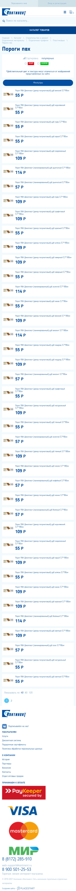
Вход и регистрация (57, 3)
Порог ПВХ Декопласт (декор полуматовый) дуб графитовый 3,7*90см (40, 390)
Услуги (5, 736)
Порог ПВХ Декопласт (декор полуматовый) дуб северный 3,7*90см (42, 272)
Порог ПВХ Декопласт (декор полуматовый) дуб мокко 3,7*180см (42, 466)
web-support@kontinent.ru (17, 865)
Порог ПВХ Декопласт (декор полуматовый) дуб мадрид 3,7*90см (42, 345)
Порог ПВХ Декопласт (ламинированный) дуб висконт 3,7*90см (41, 374)
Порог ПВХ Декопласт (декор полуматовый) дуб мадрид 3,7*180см (42, 360)
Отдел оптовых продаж (12, 776)
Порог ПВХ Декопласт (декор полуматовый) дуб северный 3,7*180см (43, 257)
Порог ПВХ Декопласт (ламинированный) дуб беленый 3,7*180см (42, 616)
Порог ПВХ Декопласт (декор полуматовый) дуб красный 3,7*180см (43, 602)
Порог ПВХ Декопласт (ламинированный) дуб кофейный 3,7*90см (42, 481)
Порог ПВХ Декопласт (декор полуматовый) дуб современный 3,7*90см (40, 542)
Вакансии (6, 768)
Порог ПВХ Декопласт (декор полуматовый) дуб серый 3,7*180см (42, 558)
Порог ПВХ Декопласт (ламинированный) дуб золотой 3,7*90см (41, 437)
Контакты (6, 772)
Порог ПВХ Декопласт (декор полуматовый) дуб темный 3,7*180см (42, 451)
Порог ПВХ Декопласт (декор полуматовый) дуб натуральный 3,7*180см (40, 407)
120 (31, 692)
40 (22, 692)
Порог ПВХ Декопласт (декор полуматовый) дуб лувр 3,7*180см (41, 197)
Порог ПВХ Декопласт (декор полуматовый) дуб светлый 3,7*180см (42, 631)
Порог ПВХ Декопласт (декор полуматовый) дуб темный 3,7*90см (42, 422)
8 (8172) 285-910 (17, 859)
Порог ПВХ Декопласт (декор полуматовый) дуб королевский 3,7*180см (40, 526)
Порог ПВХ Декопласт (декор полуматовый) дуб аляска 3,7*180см (42, 243)
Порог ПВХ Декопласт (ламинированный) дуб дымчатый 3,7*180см (42, 168)
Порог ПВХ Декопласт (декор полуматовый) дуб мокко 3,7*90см (41, 495)
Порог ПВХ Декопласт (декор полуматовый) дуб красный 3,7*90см (42, 228)
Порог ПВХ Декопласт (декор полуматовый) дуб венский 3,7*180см (42, 316)
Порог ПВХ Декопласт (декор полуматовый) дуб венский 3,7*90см (42, 91)
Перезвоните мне (19, 3)
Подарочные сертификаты (14, 745)
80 (26, 692)
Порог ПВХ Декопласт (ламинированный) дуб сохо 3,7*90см (39, 645)
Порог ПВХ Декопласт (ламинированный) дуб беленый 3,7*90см (41, 510)
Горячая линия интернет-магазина (22, 874)
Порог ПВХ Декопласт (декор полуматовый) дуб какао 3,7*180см (41, 587)
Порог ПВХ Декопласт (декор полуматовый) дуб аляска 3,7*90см (41, 572)
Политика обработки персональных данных (22, 749)
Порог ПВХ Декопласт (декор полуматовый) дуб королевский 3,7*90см (40, 106)
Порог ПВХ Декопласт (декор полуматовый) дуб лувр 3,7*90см (41, 122)
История (6, 759)
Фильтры (38, 82)
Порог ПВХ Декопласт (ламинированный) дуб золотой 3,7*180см (41, 287)
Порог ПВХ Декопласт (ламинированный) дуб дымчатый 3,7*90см (42, 182)
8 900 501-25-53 (16, 870)
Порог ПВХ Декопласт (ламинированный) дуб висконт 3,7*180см (41, 330)
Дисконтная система (11, 740)
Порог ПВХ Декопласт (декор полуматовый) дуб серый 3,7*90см (41, 137)
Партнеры (6, 764)
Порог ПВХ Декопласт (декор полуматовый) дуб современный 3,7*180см (40, 152)
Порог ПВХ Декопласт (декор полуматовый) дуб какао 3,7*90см (41, 301)
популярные (48, 58)
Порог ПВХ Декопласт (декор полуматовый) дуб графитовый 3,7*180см (40, 213)
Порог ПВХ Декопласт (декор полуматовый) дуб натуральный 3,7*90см (40, 661)
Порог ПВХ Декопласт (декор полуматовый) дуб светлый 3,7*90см (42, 677)
